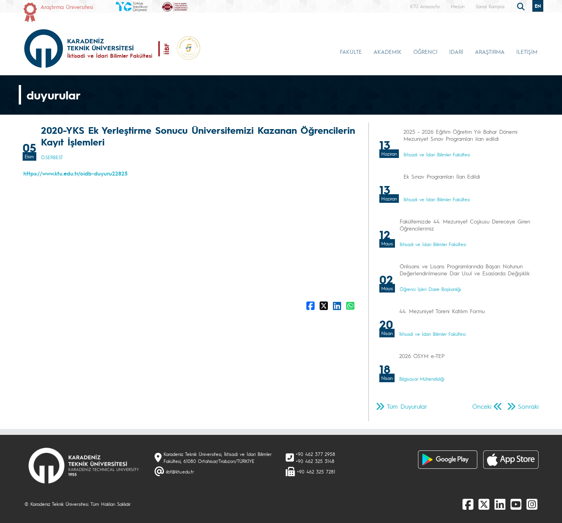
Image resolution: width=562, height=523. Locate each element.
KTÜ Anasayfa (424, 6)
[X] (483, 504)
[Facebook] (467, 504)
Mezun (457, 6)
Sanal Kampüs (490, 6)
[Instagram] (531, 504)
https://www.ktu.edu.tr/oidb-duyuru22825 (75, 173)
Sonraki (528, 406)
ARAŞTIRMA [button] (490, 51)
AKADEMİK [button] (387, 51)
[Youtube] (515, 504)
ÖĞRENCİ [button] (425, 51)
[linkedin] (499, 504)
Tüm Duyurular (407, 406)
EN (538, 6)
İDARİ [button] (456, 51)
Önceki (481, 406)
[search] (522, 6)
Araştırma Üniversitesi (67, 6)
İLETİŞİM (526, 51)
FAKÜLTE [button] (351, 51)
